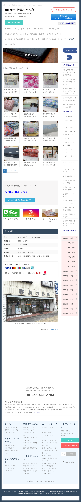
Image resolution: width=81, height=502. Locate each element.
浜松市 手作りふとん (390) (69, 209)
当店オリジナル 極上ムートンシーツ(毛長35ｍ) (49, 450)
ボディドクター (10, 465)
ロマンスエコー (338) (68, 171)
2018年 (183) (68, 304)
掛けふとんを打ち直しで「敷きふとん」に (69, 81)
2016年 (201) (68, 313)
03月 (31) (69, 257)
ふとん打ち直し (10, 445)
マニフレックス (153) (68, 157)
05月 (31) (69, 247)
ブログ (63, 436)
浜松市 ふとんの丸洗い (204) (69, 188)
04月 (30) (69, 252)
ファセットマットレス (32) (69, 144)
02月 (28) (69, 261)
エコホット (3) (68, 127)
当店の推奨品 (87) (69, 176)
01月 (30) (69, 266)
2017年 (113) (68, 308)
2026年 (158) (68, 238)
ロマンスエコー (28, 427)
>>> (16, 171)
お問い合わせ (65, 431)
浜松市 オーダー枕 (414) (69, 195)
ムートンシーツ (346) (68, 164)
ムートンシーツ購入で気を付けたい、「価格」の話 (49, 471)
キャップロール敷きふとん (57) (69, 133)
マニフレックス (28, 430)
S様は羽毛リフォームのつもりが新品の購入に (69, 72)
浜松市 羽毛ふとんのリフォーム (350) (69, 223)
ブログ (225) (67, 116)
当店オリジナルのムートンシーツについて (49, 435)
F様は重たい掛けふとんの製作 (69, 106)
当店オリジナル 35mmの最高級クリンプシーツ (50, 458)
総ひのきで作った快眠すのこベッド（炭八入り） (30, 470)
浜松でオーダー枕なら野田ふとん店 (24, 491)
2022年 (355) (68, 285)
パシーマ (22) (68, 138)
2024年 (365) (68, 276)
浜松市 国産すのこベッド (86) (69, 202)
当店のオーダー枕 (11, 427)
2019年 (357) (68, 299)
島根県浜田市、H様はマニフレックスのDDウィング (69, 91)
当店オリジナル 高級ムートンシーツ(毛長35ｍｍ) (49, 442)
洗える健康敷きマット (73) (69, 182)
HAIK (62, 493)
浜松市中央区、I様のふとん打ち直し (69, 99)
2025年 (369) (68, 271)
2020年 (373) (68, 294)
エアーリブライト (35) (69, 122)
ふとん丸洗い (9, 448)
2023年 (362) (68, 280)
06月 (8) (69, 243)
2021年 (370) (68, 290)
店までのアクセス (67, 433)
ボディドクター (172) (68, 150)
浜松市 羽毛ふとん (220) (69, 215)
